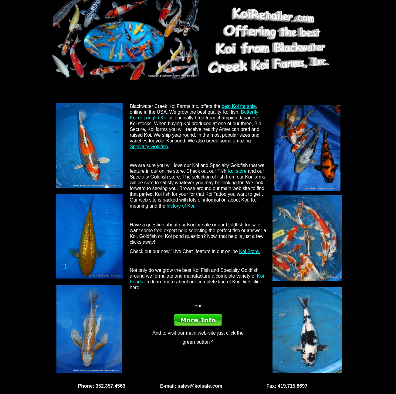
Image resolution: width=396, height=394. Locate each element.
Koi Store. (249, 251)
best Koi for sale (239, 106)
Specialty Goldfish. (149, 146)
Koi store (237, 171)
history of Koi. (180, 206)
